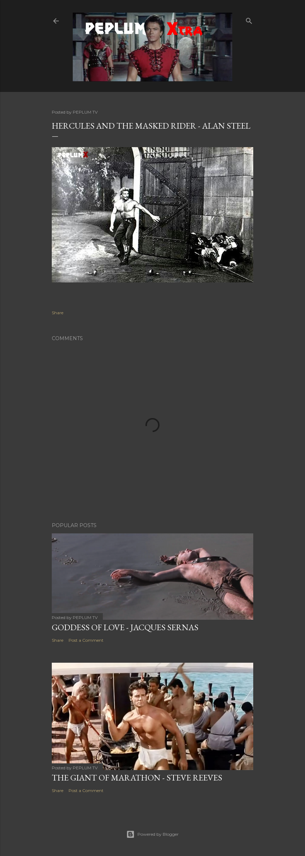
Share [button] (57, 312)
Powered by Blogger (152, 834)
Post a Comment (86, 640)
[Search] (249, 19)
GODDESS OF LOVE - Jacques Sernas (125, 627)
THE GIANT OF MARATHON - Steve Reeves (137, 777)
